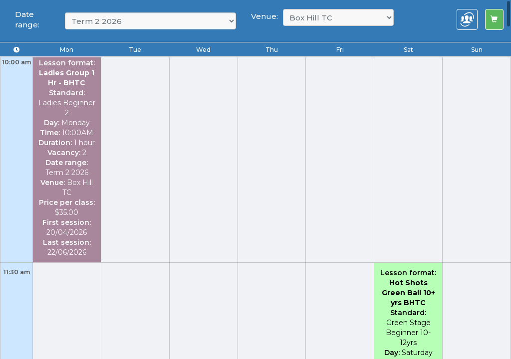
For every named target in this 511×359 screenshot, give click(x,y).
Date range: (27, 19)
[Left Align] (494, 19)
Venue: (264, 16)
